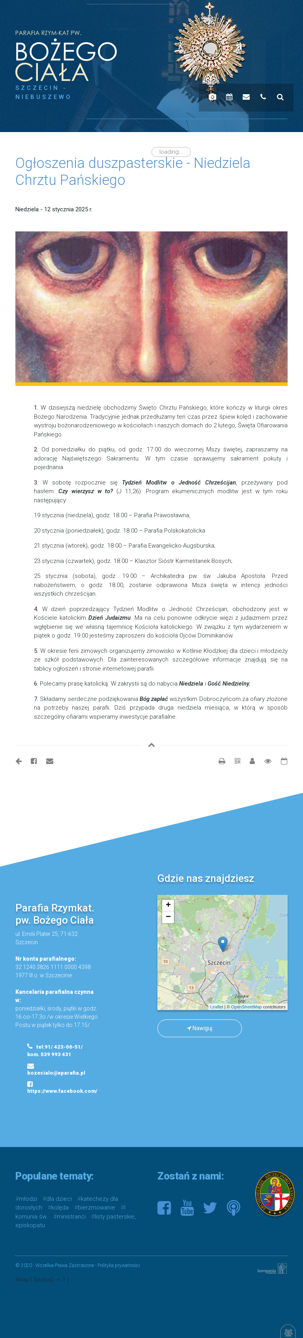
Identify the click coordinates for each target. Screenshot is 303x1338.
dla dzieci (59, 1198)
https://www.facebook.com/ (57, 1087)
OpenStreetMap (246, 1006)
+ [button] (168, 905)
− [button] (168, 917)
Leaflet (216, 1006)
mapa (221, 952)
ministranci (71, 1216)
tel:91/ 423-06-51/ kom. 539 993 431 (55, 1050)
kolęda (60, 1207)
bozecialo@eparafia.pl (56, 1069)
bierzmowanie (96, 1207)
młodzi (28, 1198)
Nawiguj (199, 1028)
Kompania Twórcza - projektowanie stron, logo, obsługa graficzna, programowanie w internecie (270, 1268)
